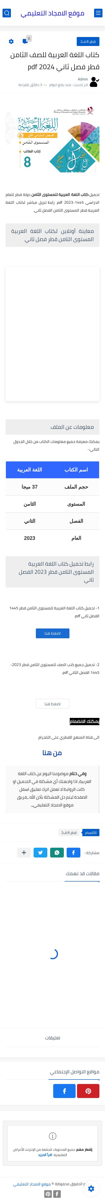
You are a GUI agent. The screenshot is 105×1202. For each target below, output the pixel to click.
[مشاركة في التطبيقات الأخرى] (24, 852)
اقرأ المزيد (45, 1155)
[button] (73, 852)
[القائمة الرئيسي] (98, 13)
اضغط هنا (53, 633)
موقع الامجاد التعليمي (52, 13)
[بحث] (7, 13)
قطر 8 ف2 (88, 41)
